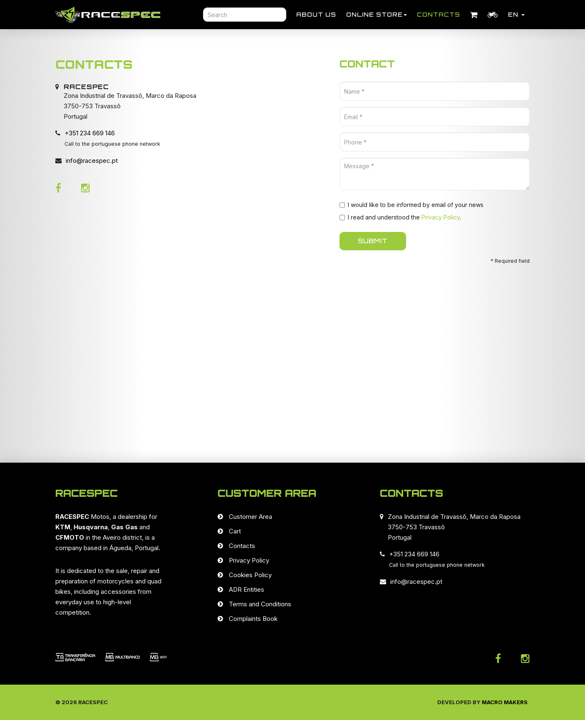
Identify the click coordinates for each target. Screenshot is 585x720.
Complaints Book (253, 619)
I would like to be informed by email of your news (411, 204)
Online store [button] (376, 14)
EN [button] (516, 14)
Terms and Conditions (260, 604)
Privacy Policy (440, 217)
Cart (235, 531)
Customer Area (250, 517)
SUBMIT (373, 241)
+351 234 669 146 (89, 133)
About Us (316, 14)
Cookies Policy (250, 575)
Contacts (438, 14)
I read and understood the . (400, 217)
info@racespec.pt (92, 160)
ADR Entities (246, 589)
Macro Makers (505, 702)
